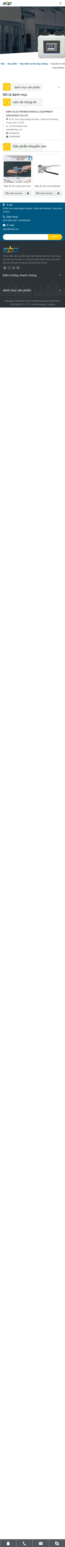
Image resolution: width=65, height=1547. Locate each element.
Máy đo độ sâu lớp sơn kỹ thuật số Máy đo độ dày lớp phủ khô (32, 766)
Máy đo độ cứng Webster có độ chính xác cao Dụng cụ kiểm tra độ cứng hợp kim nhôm (48, 1418)
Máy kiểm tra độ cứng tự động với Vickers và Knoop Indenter (32, 1073)
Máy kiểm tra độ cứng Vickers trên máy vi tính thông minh (32, 1318)
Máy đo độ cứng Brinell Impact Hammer (32, 642)
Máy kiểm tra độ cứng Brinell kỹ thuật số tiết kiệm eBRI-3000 (32, 518)
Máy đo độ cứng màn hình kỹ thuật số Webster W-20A (17, 1418)
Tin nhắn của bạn (13, 1425)
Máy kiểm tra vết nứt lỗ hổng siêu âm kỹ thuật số (32, 394)
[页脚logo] (13, 1481)
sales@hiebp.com (14, 129)
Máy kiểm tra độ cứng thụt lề (32, 950)
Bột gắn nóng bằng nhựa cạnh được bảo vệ (32, 889)
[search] (25, 1469)
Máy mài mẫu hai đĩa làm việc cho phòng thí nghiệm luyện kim (32, 1197)
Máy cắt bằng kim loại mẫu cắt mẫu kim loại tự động (32, 1258)
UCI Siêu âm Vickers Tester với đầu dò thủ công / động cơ (32, 270)
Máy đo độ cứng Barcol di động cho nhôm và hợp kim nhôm (32, 210)
